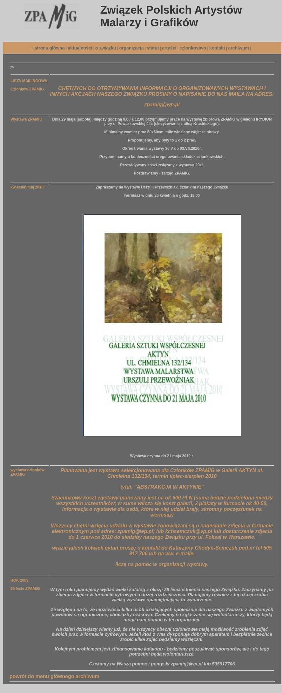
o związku (105, 47)
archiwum (238, 47)
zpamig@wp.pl (162, 104)
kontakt (217, 47)
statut (153, 47)
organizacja (131, 47)
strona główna (50, 47)
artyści (169, 47)
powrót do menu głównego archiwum (54, 676)
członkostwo (192, 47)
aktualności (80, 47)
